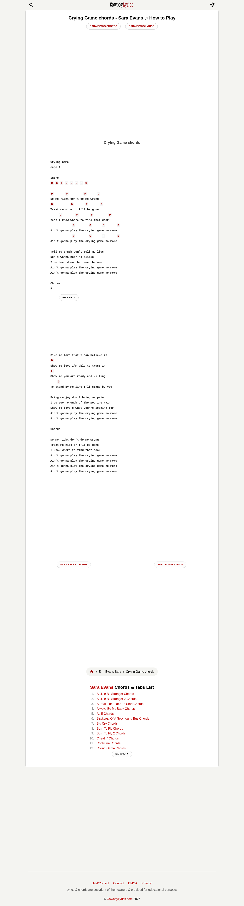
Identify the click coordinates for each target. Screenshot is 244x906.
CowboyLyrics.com (120, 899)
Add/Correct (100, 883)
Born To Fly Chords (110, 728)
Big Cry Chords (107, 723)
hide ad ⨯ (69, 297)
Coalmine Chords (109, 743)
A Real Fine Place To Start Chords (120, 704)
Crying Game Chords (111, 748)
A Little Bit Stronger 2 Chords (116, 698)
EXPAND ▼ (122, 753)
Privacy (146, 883)
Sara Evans (102, 687)
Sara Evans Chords (103, 26)
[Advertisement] (122, 108)
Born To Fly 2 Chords (111, 733)
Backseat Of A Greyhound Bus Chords (123, 718)
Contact (118, 883)
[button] (31, 5)
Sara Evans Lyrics (141, 26)
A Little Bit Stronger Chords (115, 693)
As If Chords (105, 713)
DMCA (132, 883)
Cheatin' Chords (108, 738)
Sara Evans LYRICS (170, 564)
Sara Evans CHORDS (74, 564)
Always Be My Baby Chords (116, 708)
